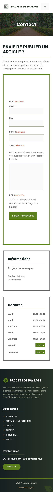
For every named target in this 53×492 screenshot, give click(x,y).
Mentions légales (26, 487)
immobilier (11, 434)
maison (9, 439)
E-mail (17, 131)
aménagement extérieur (18, 421)
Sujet (16, 145)
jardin (9, 425)
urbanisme (11, 416)
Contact (11, 466)
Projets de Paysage (24, 6)
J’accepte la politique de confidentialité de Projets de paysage (23, 203)
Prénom (12, 106)
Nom (11, 118)
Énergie (10, 430)
